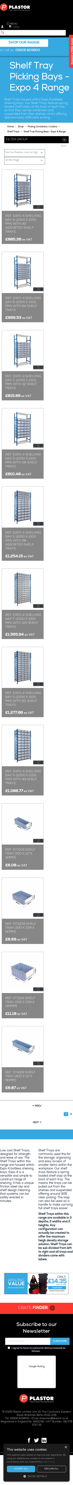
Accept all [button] (21, 1469)
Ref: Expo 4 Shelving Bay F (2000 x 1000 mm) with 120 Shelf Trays (23, 621)
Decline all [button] (51, 1469)
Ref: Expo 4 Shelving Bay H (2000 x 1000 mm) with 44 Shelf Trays (23, 777)
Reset (64, 146)
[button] (36, 1476)
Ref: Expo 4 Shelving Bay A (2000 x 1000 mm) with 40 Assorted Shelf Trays (23, 224)
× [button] (65, 1447)
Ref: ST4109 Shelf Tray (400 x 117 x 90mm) (20, 1076)
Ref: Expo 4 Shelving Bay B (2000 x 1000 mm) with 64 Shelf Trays (23, 304)
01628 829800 (27, 50)
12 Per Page (25, 160)
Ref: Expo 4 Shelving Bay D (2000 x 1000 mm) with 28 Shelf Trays (23, 460)
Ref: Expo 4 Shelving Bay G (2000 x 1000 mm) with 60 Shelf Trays (23, 699)
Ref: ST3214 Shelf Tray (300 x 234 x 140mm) (20, 1002)
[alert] (36, 1463)
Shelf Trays (13, 132)
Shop (21, 127)
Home (10, 127)
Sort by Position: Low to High (25, 152)
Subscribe (60, 1341)
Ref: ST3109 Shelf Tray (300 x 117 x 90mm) (20, 853)
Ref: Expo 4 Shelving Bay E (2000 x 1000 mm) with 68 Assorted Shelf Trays (23, 540)
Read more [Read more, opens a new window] (49, 1462)
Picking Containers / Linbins (42, 127)
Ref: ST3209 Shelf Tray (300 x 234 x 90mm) (20, 928)
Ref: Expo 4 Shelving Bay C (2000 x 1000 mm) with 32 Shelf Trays (23, 382)
